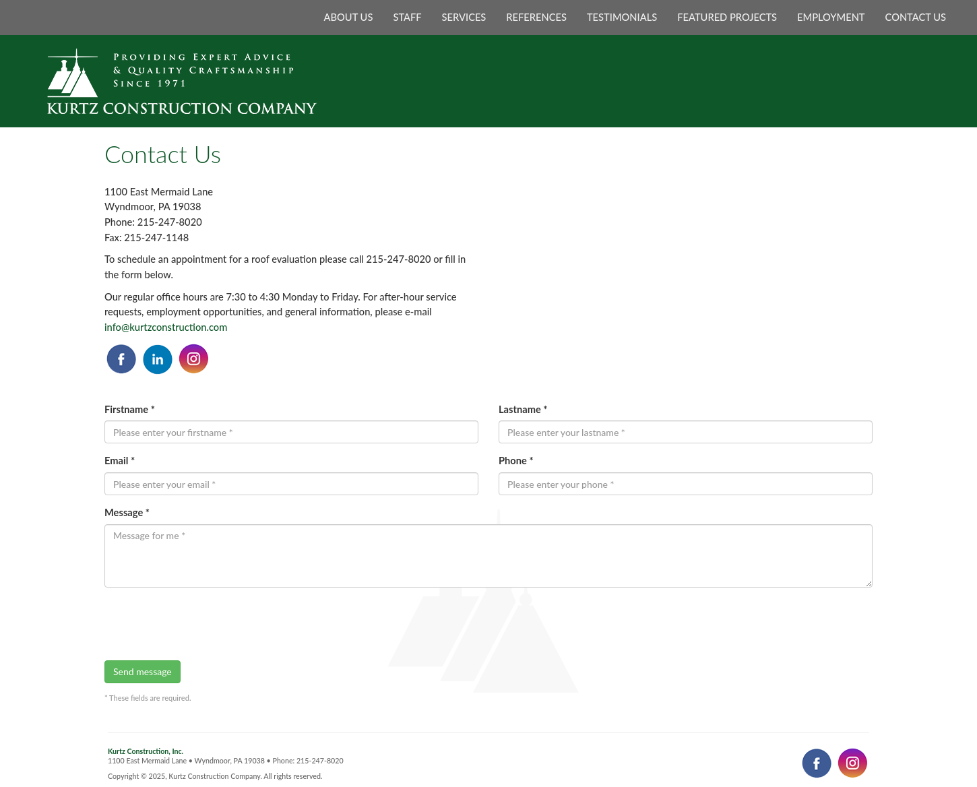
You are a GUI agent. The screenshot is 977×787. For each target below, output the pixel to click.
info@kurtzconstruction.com (165, 327)
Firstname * (129, 409)
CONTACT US (915, 17)
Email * (119, 460)
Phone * (516, 460)
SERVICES (464, 17)
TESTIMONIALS (622, 17)
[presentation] (206, 624)
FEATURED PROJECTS (727, 17)
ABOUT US (348, 17)
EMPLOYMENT (831, 17)
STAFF (407, 17)
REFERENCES (536, 17)
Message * (127, 512)
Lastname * (523, 409)
